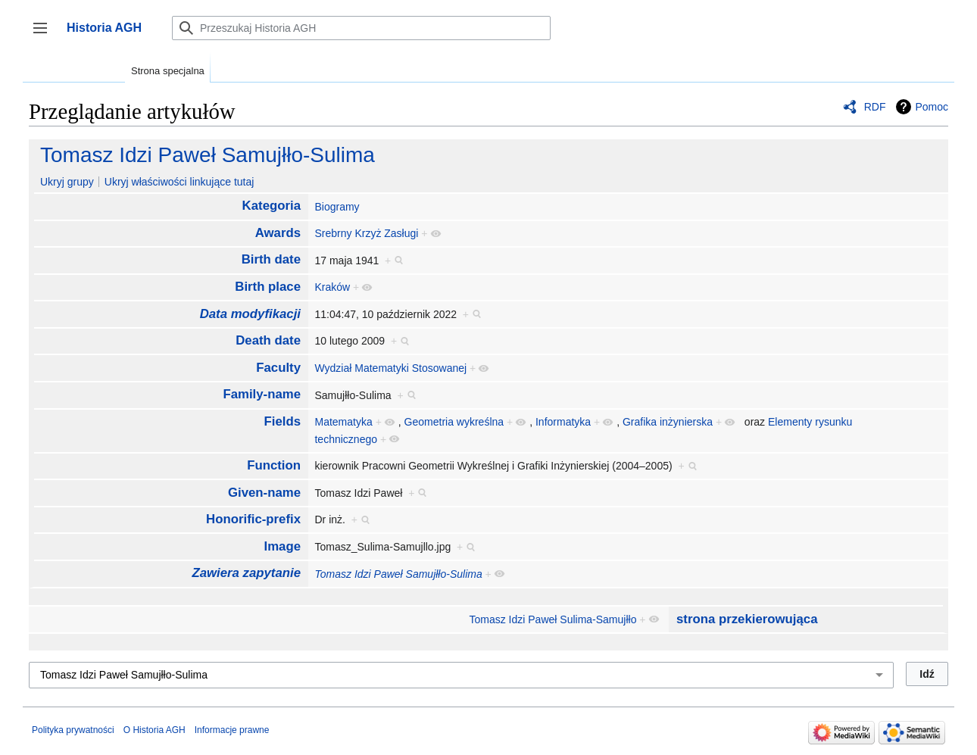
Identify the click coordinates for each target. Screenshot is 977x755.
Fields (282, 421)
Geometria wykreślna (454, 422)
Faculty (278, 367)
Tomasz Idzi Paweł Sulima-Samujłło (552, 619)
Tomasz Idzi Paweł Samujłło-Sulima (207, 155)
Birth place (268, 286)
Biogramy (336, 207)
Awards (278, 233)
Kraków (332, 287)
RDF (875, 107)
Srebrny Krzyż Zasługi (366, 233)
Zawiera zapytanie (246, 573)
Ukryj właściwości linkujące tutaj (179, 182)
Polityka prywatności (73, 730)
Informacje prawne (232, 730)
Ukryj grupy (67, 182)
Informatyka (563, 422)
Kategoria (271, 205)
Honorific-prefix (253, 519)
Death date (268, 340)
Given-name (264, 492)
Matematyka (343, 422)
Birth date (271, 259)
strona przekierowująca (747, 619)
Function (274, 465)
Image (282, 546)
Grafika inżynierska (668, 422)
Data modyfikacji (250, 314)
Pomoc (931, 107)
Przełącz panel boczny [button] (45, 35)
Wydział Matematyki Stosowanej (390, 368)
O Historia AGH (154, 730)
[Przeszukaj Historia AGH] (361, 28)
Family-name (262, 394)
